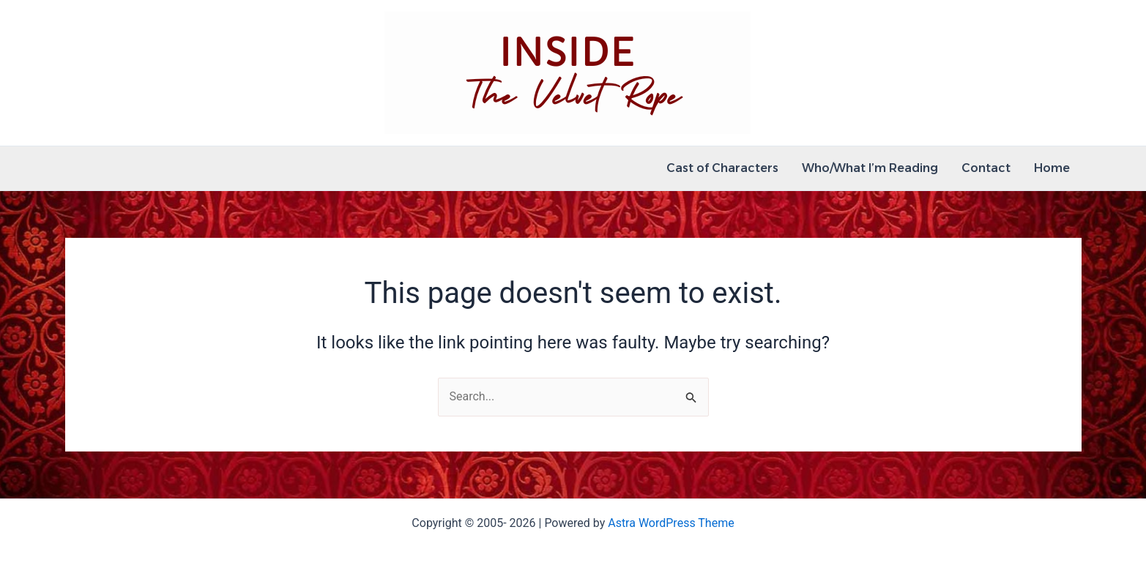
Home (1052, 168)
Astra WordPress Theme (671, 523)
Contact (986, 168)
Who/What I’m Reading (870, 168)
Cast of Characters (722, 168)
